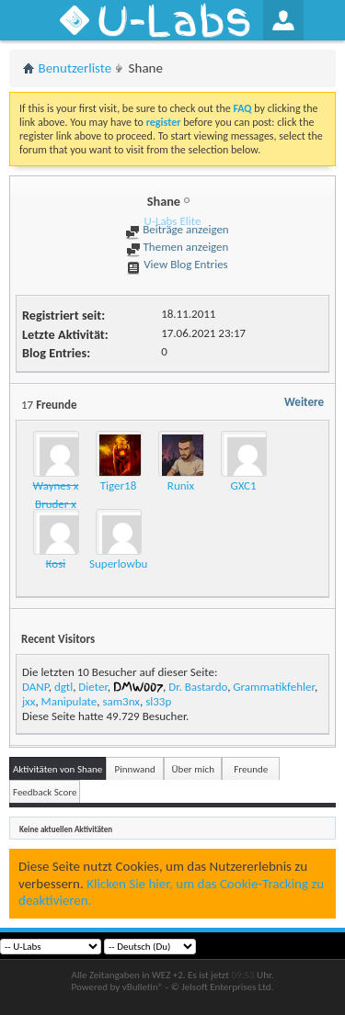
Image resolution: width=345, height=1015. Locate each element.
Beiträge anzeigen (176, 229)
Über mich (193, 769)
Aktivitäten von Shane (57, 769)
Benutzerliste (75, 68)
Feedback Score (44, 792)
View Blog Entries (176, 264)
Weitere (304, 402)
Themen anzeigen (177, 247)
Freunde (251, 769)
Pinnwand (135, 769)
